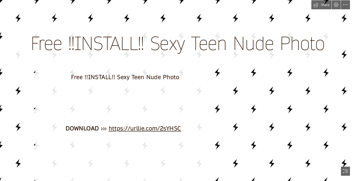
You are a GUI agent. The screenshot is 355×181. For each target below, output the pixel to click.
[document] (177, 90)
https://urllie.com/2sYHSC (145, 128)
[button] (321, 4)
